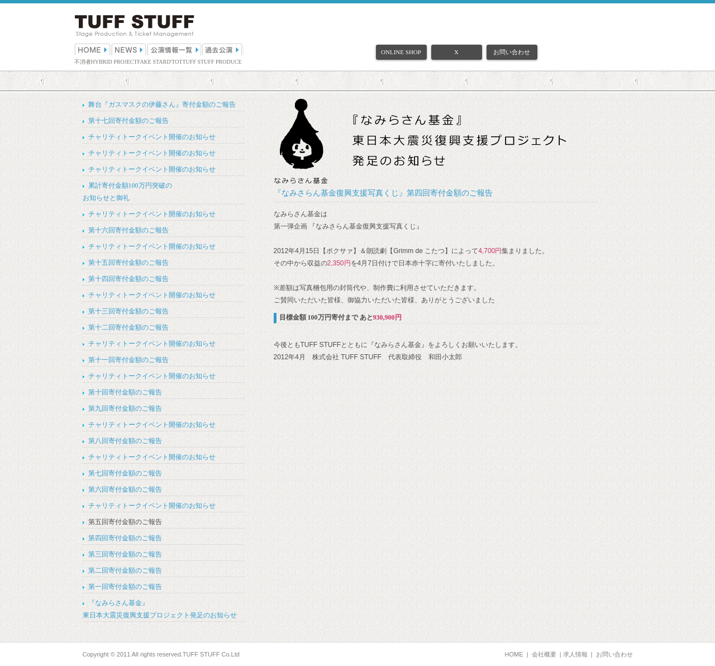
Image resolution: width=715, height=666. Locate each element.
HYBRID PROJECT (114, 62)
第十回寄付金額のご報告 (125, 392)
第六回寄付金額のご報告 (125, 489)
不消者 (82, 62)
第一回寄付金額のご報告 (125, 587)
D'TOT (174, 62)
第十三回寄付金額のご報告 (128, 311)
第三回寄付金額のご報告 (125, 554)
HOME (92, 49)
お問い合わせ (511, 52)
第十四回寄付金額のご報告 (128, 279)
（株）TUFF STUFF (134, 26)
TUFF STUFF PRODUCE (212, 62)
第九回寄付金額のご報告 (125, 408)
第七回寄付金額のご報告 (125, 473)
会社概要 (544, 654)
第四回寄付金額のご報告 (125, 538)
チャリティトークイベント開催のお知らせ (152, 137)
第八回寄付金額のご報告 (125, 441)
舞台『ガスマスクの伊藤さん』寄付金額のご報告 (162, 104)
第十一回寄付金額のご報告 (128, 360)
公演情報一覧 (174, 49)
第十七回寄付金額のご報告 (128, 121)
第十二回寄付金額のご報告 (128, 327)
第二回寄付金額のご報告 (125, 570)
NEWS (129, 49)
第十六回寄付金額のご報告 (128, 230)
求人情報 (575, 654)
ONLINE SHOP (401, 52)
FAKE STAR (152, 62)
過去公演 (223, 49)
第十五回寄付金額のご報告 (128, 263)
